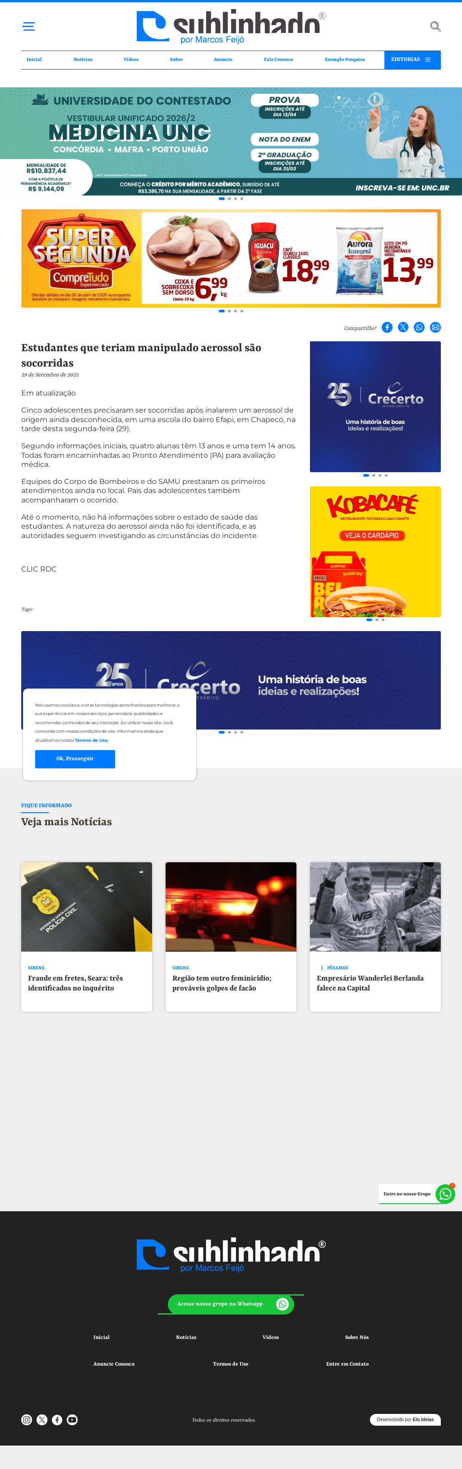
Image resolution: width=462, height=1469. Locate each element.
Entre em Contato (347, 1364)
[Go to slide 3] (235, 198)
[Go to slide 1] (222, 198)
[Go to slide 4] (241, 198)
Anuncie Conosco (113, 1364)
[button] (231, 1304)
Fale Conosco (278, 59)
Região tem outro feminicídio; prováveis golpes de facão (222, 984)
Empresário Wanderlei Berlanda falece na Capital (370, 984)
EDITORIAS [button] (405, 59)
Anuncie (223, 59)
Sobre (176, 59)
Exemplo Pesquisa (345, 59)
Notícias (83, 59)
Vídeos (131, 59)
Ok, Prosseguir (75, 759)
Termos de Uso (230, 1364)
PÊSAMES (337, 968)
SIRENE (36, 968)
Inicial (34, 59)
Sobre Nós (357, 1337)
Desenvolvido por (405, 1419)
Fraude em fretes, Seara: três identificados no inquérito (75, 984)
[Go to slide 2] (229, 198)
